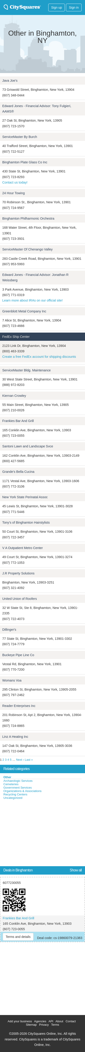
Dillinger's (9, 629)
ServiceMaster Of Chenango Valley (27, 249)
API (51, 1021)
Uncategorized (12, 797)
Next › (20, 759)
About (59, 1021)
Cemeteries (10, 784)
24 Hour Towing (13, 193)
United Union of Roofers (19, 599)
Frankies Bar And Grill (18, 421)
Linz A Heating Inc (15, 736)
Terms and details (18, 937)
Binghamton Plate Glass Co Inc (24, 162)
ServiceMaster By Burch (19, 137)
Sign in (74, 7)
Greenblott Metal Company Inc (24, 311)
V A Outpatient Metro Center (22, 548)
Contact (71, 1021)
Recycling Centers (15, 794)
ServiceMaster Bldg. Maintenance (26, 370)
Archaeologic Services (18, 780)
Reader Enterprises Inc (18, 706)
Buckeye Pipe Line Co (18, 655)
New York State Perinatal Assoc (25, 497)
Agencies (40, 1021)
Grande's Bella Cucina (18, 471)
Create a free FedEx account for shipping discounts (39, 356)
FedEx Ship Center (16, 336)
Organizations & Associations (22, 791)
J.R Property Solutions (18, 573)
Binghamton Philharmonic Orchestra (28, 218)
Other (7, 777)
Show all (76, 870)
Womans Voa (12, 680)
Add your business (20, 1021)
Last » (29, 759)
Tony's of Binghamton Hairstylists (26, 522)
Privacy (44, 1024)
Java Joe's (9, 80)
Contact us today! (14, 182)
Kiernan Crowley (14, 395)
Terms (55, 1024)
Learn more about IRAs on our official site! (32, 300)
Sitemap (31, 1024)
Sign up (56, 7)
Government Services (17, 787)
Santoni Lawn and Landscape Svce (27, 446)
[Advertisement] (34, 833)
